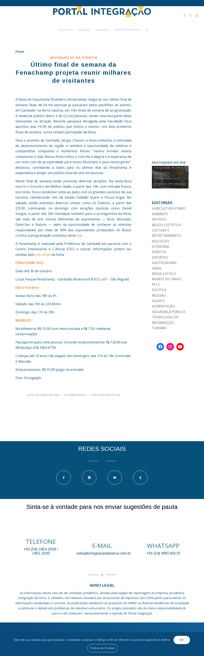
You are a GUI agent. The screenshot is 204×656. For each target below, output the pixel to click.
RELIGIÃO (159, 295)
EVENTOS (89, 57)
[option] (170, 177)
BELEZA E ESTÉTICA (166, 225)
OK (181, 640)
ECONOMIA (160, 246)
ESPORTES (160, 257)
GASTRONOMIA (164, 263)
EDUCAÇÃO (160, 241)
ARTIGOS (159, 219)
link (79, 235)
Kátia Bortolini (108, 395)
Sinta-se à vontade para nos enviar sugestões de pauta (102, 506)
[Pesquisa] (145, 29)
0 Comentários (75, 395)
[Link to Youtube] (197, 15)
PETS (156, 284)
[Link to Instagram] (191, 15)
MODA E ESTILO (164, 273)
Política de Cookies (102, 648)
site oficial (43, 254)
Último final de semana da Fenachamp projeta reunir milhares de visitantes (73, 72)
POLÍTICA (159, 290)
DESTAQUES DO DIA (65, 57)
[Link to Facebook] (184, 15)
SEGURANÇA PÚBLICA (168, 311)
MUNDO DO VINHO (167, 279)
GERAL (157, 268)
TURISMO (159, 328)
